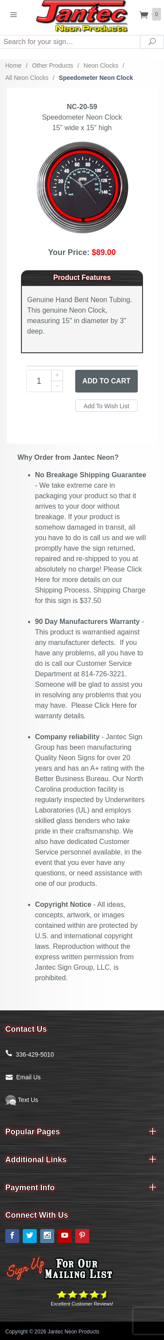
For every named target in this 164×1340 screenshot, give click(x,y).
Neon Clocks (101, 65)
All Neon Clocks (27, 77)
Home (13, 65)
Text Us (21, 1099)
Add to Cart (106, 381)
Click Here (110, 705)
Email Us (28, 1077)
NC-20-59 (82, 106)
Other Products (52, 65)
